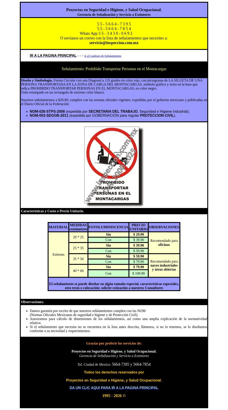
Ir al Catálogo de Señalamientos (102, 55)
